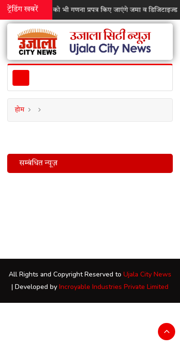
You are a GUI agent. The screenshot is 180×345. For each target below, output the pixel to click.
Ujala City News (147, 274)
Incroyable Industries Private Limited (113, 286)
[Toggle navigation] (20, 78)
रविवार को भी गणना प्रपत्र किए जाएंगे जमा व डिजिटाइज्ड (107, 10)
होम (19, 109)
